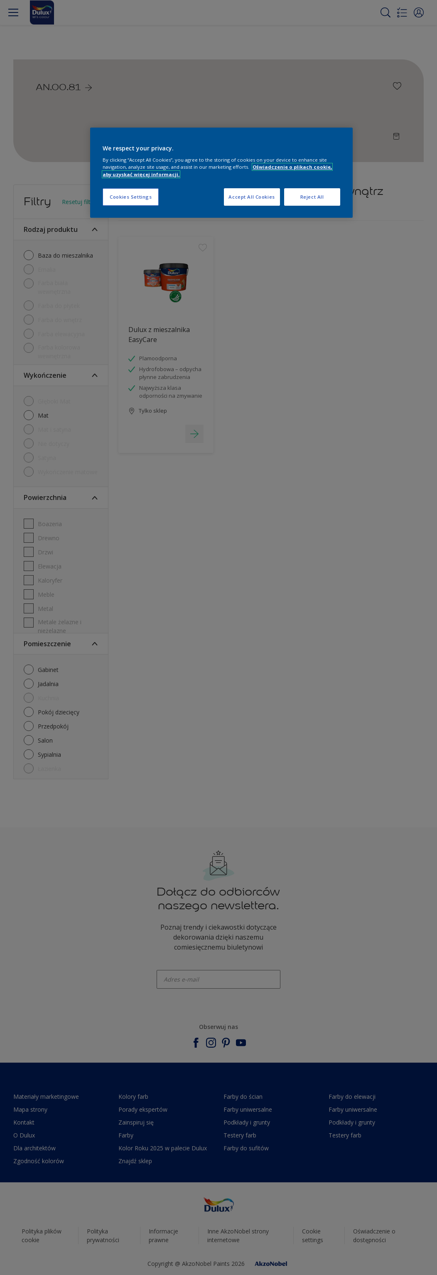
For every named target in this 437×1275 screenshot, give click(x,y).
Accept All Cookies (251, 197)
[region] (221, 173)
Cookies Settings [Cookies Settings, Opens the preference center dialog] (131, 197)
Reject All (312, 197)
